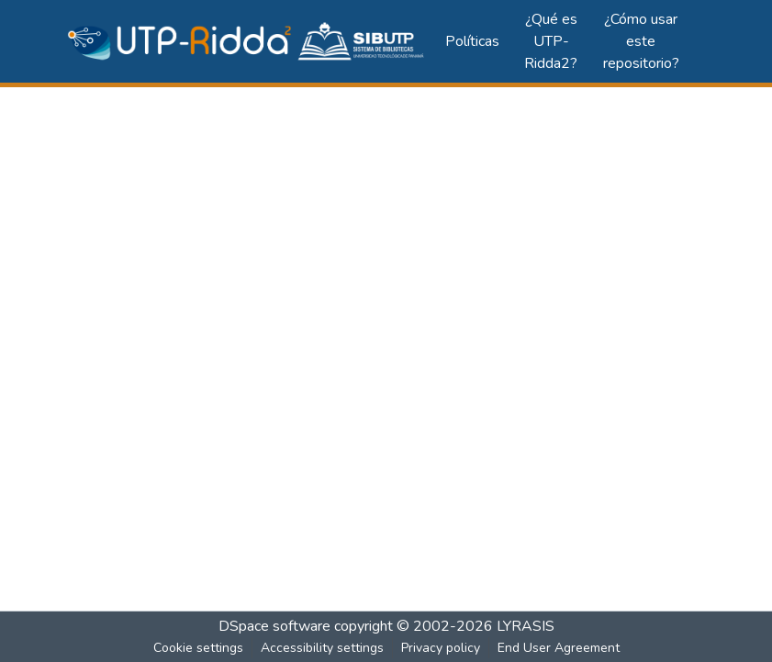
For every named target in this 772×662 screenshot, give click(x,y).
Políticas (472, 41)
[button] (247, 41)
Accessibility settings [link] (322, 647)
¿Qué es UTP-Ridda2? (550, 41)
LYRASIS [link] (525, 626)
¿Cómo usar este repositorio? (641, 41)
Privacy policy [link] (440, 647)
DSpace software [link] (274, 626)
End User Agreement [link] (559, 647)
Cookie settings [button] (198, 647)
